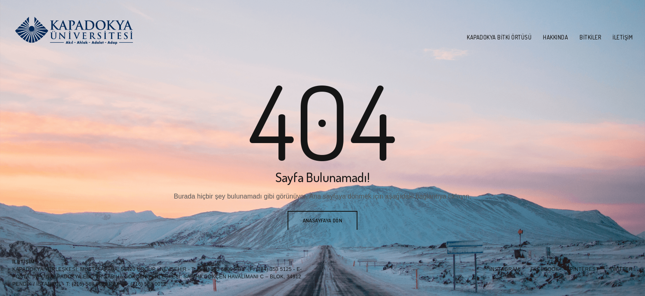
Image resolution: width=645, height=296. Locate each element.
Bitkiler (590, 37)
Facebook (545, 269)
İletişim (623, 37)
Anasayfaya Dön (323, 220)
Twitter (621, 269)
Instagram (505, 269)
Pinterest (584, 269)
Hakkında (555, 37)
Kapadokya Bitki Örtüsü (499, 37)
